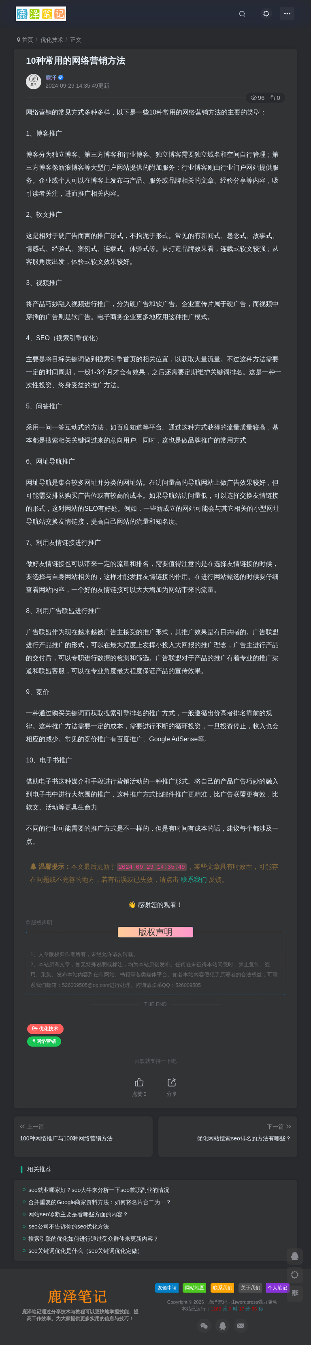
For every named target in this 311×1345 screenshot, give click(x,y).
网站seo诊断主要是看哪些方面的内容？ (78, 1214)
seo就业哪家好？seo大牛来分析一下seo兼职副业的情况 (98, 1190)
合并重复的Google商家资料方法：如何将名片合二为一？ (99, 1202)
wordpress (247, 1301)
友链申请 (167, 1288)
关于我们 (250, 1288)
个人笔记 (277, 1288)
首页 (25, 40)
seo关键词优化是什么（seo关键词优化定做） (85, 1251)
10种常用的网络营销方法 (75, 61)
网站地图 (194, 1288)
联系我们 (194, 879)
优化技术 (51, 40)
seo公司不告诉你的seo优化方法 (68, 1226)
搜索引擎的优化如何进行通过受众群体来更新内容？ (93, 1238)
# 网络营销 (44, 1041)
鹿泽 (51, 77)
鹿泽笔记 (218, 1301)
